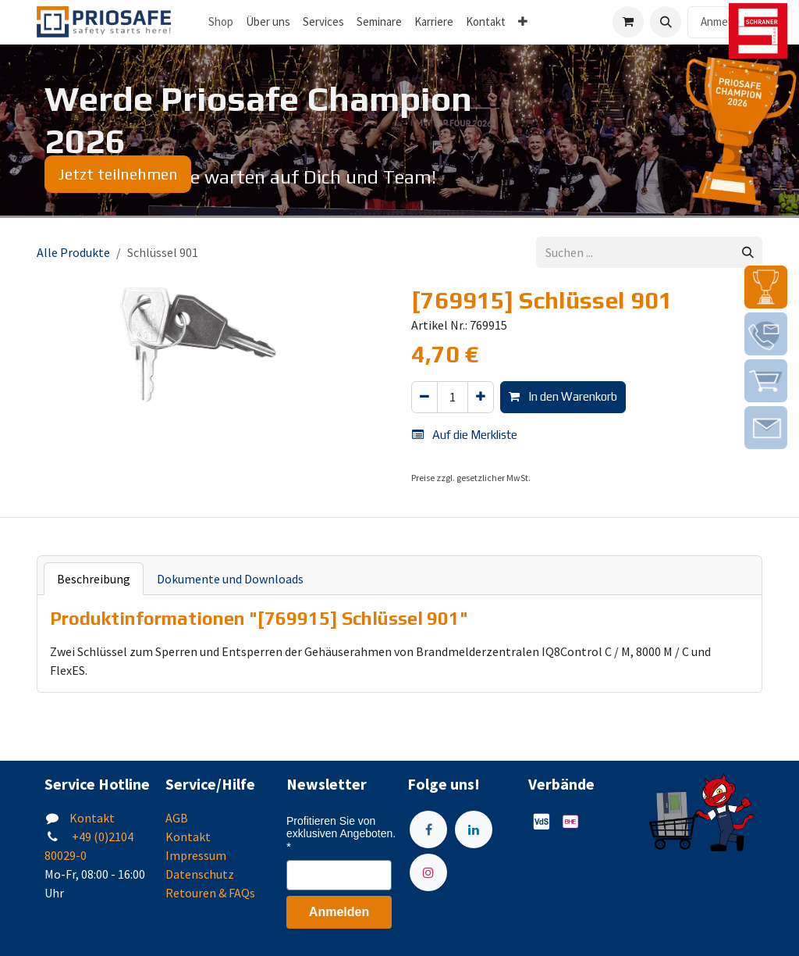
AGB (176, 818)
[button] (665, 21)
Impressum (195, 855)
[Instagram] (428, 872)
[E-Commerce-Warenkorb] (628, 21)
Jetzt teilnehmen (118, 174)
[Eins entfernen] (424, 397)
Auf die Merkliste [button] (464, 434)
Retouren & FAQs (210, 893)
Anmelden (725, 21)
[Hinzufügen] (480, 397)
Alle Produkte (73, 252)
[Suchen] (747, 253)
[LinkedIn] (473, 829)
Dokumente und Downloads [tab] (230, 579)
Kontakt (92, 818)
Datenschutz (199, 874)
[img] (765, 287)
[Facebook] (428, 829)
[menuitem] (268, 22)
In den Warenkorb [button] (563, 396)
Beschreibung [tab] (93, 579)
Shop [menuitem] (220, 21)
